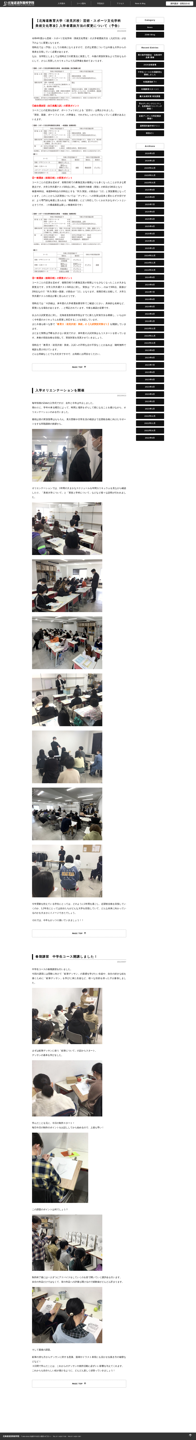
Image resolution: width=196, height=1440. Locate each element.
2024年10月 (150, 270)
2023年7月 (150, 365)
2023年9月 (150, 350)
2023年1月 (150, 409)
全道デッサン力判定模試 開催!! (150, 117)
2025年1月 (150, 248)
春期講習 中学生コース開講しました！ (66, 956)
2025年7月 (150, 204)
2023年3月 (150, 394)
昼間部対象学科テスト (150, 126)
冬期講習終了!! (150, 82)
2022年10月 (150, 430)
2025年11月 (150, 175)
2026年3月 (150, 153)
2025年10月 (150, 183)
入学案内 (61, 3)
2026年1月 (150, 161)
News (150, 27)
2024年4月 (150, 314)
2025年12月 (150, 168)
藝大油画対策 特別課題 (150, 96)
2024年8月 (150, 285)
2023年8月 (150, 358)
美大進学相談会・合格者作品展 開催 (150, 56)
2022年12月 (150, 416)
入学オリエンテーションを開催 (59, 390)
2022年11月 (150, 423)
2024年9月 (150, 277)
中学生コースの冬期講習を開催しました (150, 73)
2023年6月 (150, 372)
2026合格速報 (150, 65)
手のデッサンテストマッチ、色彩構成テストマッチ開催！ (150, 106)
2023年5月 (150, 379)
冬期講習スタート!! (150, 89)
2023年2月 (150, 401)
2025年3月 (150, 234)
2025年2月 (150, 241)
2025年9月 (150, 190)
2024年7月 (150, 292)
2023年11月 (150, 336)
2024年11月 (150, 263)
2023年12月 (150, 328)
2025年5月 (150, 219)
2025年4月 (150, 226)
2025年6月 (150, 212)
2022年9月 (150, 438)
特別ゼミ (150, 133)
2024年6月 (150, 299)
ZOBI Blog (150, 35)
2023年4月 (150, 387)
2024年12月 (150, 256)
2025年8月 (150, 197)
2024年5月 (150, 307)
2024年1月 (150, 321)
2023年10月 (150, 343)
